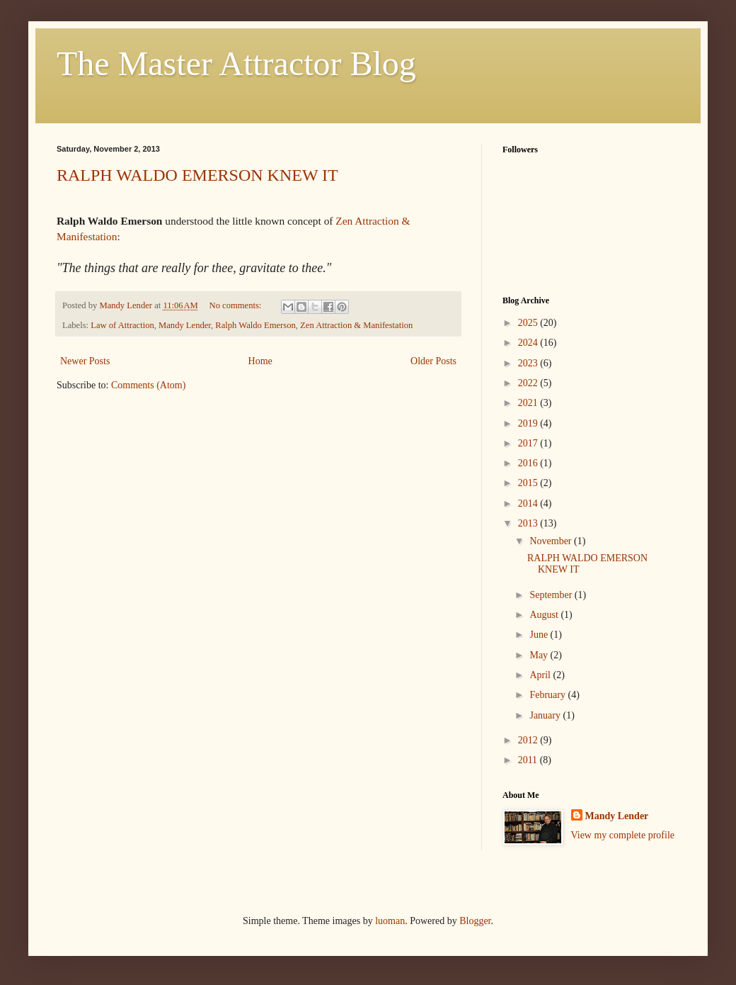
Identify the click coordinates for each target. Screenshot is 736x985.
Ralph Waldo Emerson (255, 325)
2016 (529, 463)
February (548, 695)
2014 (529, 503)
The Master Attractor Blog (236, 63)
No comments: (236, 305)
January (546, 715)
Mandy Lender (185, 325)
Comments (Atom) (148, 385)
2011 (529, 760)
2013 (529, 523)
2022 (529, 383)
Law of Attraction (122, 325)
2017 (529, 443)
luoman (390, 921)
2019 (529, 423)
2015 (529, 483)
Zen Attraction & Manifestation (356, 325)
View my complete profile (623, 835)
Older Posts (433, 361)
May (539, 655)
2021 (529, 403)
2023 (529, 363)
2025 (529, 322)
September (551, 595)
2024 (529, 342)
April (541, 675)
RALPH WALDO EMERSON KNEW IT (197, 175)
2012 (529, 740)
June (539, 634)
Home (260, 361)
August (544, 614)
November (551, 541)
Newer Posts (85, 361)
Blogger (474, 921)
